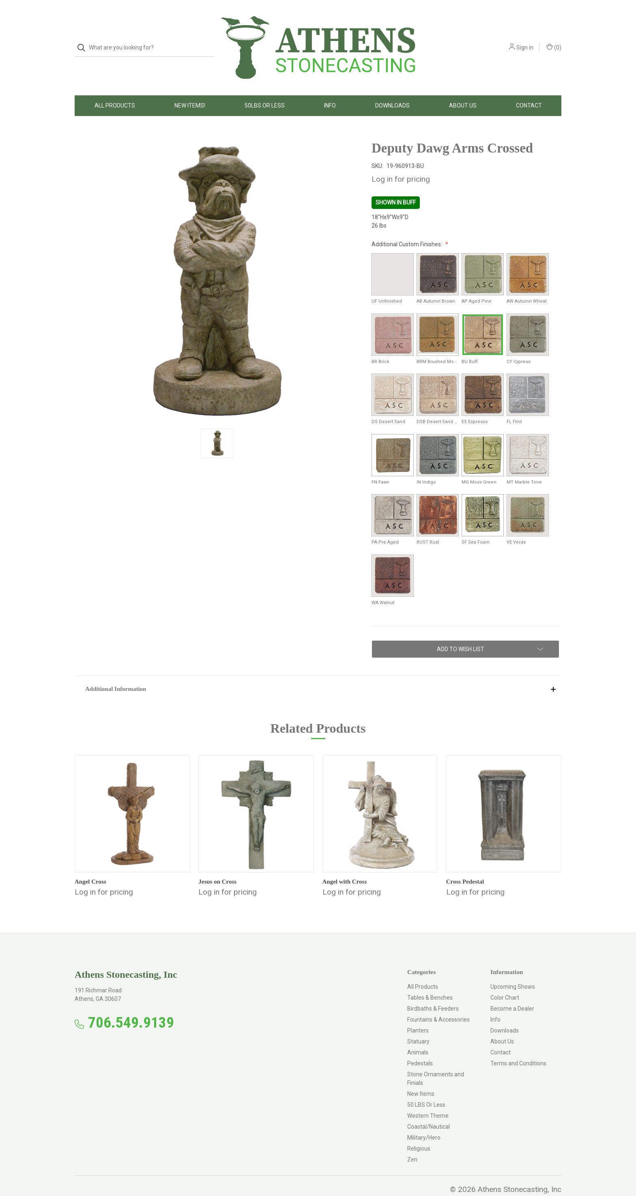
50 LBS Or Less (426, 1088)
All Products (115, 89)
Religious (418, 1132)
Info (330, 89)
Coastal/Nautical (428, 1110)
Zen (412, 1143)
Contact (529, 89)
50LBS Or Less (265, 89)
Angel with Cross (344, 865)
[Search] (84, 39)
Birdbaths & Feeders (433, 992)
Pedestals (420, 1047)
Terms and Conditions (518, 1047)
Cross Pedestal (465, 865)
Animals (417, 1036)
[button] (318, 672)
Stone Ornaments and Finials (435, 1062)
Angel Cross (90, 865)
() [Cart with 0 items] (553, 39)
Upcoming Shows (512, 970)
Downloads (392, 89)
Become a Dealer (512, 992)
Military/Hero (423, 1121)
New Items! (189, 89)
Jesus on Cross (217, 865)
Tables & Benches (430, 981)
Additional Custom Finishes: (407, 228)
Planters (418, 1014)
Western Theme (428, 1099)
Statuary (418, 1025)
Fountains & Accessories (438, 1003)
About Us (463, 89)
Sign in (524, 39)
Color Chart (504, 981)
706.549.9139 (131, 1006)
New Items (420, 1077)
